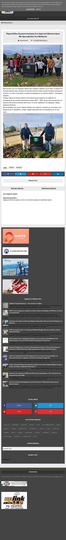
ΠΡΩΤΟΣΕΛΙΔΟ (8, 436)
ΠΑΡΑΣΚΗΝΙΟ (28, 432)
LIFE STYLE (7, 425)
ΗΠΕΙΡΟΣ (11, 167)
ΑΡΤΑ (38, 425)
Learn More (30, 9)
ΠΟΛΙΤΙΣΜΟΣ (45, 432)
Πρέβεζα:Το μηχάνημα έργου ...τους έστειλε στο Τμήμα (25, 303)
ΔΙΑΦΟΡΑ (6, 429)
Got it (38, 9)
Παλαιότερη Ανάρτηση (49, 188)
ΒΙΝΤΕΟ (59, 425)
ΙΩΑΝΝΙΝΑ (6, 432)
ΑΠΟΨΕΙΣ (31, 425)
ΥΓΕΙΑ (34, 436)
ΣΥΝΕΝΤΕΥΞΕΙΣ (27, 436)
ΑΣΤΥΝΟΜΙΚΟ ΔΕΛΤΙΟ (48, 425)
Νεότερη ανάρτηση (17, 188)
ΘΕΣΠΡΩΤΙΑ (56, 429)
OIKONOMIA (15, 425)
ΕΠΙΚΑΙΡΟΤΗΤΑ (22, 429)
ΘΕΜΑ (48, 429)
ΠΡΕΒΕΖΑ (19, 167)
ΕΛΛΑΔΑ (13, 429)
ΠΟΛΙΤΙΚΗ (37, 432)
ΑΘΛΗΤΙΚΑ (24, 425)
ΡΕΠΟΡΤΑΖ (17, 436)
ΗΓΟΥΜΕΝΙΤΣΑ (33, 429)
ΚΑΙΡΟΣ (13, 432)
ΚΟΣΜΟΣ (20, 432)
